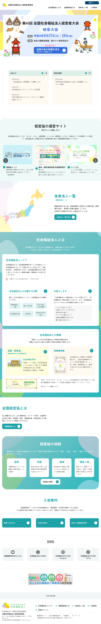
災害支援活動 (50, 596)
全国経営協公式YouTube (13, 553)
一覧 (45, 73)
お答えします (60, 291)
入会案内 (94, 7)
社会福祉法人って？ (45, 606)
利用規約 (66, 616)
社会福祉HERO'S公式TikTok (88, 554)
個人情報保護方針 (55, 616)
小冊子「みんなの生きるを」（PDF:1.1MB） (24, 279)
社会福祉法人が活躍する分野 (23, 291)
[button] (5, 160)
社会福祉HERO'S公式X (38, 553)
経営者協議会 (20, 5)
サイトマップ (76, 616)
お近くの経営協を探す (79, 523)
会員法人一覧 (83, 7)
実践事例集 (59, 350)
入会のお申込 (42, 523)
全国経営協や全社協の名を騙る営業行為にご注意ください (55, 618)
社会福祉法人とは (54, 7)
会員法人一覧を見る (64, 217)
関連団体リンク (42, 616)
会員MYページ (43, 610)
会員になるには (9, 523)
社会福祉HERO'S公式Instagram (63, 554)
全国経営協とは (69, 7)
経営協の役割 (47, 482)
